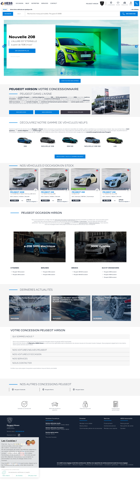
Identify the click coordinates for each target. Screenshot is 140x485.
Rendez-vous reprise (110, 428)
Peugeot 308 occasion (48, 272)
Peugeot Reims (48, 390)
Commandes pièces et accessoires (91, 428)
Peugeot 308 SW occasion (80, 272)
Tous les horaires (51, 437)
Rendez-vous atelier (75, 112)
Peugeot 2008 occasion (109, 272)
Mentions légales (15, 56)
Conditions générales (111, 464)
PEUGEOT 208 (47, 192)
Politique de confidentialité (94, 464)
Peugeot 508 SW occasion (80, 274)
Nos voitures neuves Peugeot (29, 350)
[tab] (70, 337)
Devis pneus (84, 426)
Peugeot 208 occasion (18, 274)
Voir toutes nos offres (70, 80)
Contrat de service (110, 426)
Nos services (21, 112)
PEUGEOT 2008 (17, 192)
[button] (3, 46)
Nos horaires (47, 112)
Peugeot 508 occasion (48, 274)
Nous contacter (22, 363)
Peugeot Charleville (18, 390)
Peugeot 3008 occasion (109, 274)
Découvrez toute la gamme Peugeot (70, 156)
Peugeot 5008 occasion (109, 277)
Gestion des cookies (126, 464)
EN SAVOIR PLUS (22, 51)
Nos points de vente (126, 426)
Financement (108, 423)
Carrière (122, 428)
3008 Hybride (100, 246)
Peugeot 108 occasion (18, 272)
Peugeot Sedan (78, 390)
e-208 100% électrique (39, 246)
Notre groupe (124, 423)
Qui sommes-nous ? (23, 336)
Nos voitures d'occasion (26, 354)
